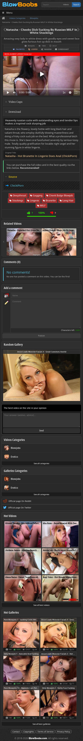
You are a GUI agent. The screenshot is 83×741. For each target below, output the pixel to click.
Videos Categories (14, 440)
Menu (9, 12)
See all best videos (41, 605)
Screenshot (63, 49)
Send (41, 430)
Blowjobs (31, 46)
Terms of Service (45, 731)
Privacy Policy (63, 731)
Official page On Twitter (19, 507)
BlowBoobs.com (38, 738)
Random (47, 49)
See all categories (41, 463)
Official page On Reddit (20, 501)
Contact (16, 731)
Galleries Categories (15, 471)
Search (76, 4)
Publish (41, 336)
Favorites (20, 49)
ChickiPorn (17, 185)
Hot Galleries (11, 612)
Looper (34, 49)
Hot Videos (10, 516)
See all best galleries (41, 724)
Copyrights (28, 731)
